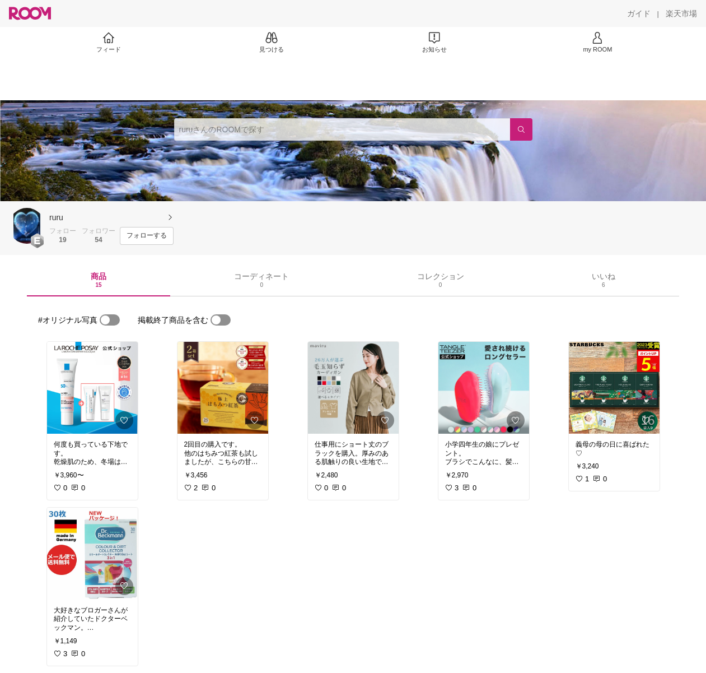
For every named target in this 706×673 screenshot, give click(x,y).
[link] (92, 388)
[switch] (110, 320)
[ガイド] (639, 13)
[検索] (521, 129)
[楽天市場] (681, 13)
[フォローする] (147, 236)
